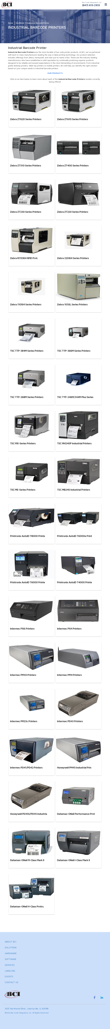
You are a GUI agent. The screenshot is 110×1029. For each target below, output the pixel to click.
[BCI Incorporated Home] (55, 4)
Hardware (20, 23)
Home (10, 23)
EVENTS (9, 976)
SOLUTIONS (11, 947)
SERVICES (10, 965)
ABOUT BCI (10, 941)
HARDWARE (11, 953)
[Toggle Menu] (106, 4)
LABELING (10, 971)
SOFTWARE (10, 959)
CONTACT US (11, 982)
